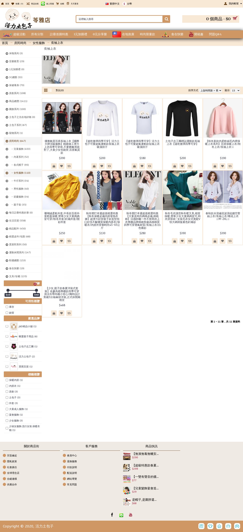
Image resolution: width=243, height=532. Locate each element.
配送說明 (70, 473)
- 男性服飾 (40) (19, 188)
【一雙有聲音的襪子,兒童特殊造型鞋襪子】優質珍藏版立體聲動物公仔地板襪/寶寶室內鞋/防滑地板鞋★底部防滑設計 (145, 477)
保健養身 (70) (16, 85)
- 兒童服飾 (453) (19, 149)
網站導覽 (70, 479)
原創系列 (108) (17, 93)
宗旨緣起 (10, 456)
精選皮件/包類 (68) (19, 236)
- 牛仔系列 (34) (19, 180)
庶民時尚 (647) (17, 141)
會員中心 (70, 456)
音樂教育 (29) (16, 61)
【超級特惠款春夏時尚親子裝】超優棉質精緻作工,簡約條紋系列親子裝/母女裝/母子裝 (145, 465)
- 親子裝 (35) (17, 204)
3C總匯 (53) (15, 77)
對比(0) (60, 90)
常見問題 (70, 485)
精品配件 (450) (17, 228)
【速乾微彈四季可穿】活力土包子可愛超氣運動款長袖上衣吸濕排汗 (102, 144)
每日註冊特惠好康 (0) (21, 212)
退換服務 (70, 461)
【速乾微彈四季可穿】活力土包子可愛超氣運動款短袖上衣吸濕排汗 (142, 144)
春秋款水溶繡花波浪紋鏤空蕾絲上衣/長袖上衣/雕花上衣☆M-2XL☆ (223, 216)
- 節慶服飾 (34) (19, 196)
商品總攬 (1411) (18, 101)
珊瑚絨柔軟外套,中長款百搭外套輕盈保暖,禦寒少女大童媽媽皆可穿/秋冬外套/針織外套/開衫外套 (62, 218)
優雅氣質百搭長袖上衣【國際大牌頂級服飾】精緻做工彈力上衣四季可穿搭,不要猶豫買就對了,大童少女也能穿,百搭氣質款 (62, 147)
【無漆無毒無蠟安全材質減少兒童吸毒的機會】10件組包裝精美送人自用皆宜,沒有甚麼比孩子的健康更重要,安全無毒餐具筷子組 (145, 454)
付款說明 (70, 467)
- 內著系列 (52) (19, 156)
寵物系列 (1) (16, 133)
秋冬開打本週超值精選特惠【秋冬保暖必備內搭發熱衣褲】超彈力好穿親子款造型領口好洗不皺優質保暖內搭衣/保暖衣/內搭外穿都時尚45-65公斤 (102, 221)
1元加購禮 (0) (16, 69)
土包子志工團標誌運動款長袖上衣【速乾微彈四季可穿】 (182, 143)
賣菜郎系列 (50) (18, 244)
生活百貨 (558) (17, 220)
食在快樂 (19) (16, 268)
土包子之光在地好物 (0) (22, 117)
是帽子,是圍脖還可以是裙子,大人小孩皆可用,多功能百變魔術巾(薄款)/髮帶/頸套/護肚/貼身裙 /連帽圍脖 (145, 499)
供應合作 (10, 485)
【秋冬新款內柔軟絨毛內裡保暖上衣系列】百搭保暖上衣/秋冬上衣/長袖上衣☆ (223, 144)
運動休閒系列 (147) (20, 252)
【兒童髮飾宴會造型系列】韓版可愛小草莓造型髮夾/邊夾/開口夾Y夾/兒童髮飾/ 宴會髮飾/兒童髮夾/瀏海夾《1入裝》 (145, 488)
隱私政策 (10, 461)
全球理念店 (11, 473)
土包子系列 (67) (18, 125)
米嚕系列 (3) (16, 53)
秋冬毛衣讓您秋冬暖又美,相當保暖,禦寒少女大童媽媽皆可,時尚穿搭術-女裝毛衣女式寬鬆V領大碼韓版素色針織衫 (183, 218)
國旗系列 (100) (17, 109)
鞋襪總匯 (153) (17, 260)
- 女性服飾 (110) (19, 172)
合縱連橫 (10, 479)
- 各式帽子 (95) (19, 164)
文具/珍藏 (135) (18, 276)
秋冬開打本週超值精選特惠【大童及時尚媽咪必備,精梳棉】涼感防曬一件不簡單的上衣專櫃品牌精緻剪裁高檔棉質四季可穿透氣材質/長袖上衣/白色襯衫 (142, 221)
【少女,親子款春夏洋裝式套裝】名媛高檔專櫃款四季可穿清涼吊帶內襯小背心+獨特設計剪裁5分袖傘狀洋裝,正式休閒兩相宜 (61, 294)
